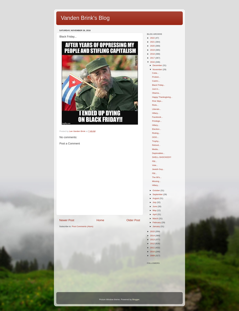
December (158, 65)
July (155, 202)
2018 (152, 54)
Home (100, 220)
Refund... (156, 145)
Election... (156, 129)
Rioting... (156, 133)
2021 (152, 42)
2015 (152, 231)
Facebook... (157, 117)
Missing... (156, 181)
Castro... (156, 81)
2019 (152, 50)
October (157, 190)
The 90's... (157, 177)
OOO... (155, 137)
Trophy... (156, 141)
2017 (152, 58)
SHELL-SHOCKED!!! (161, 157)
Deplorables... (158, 153)
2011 (152, 247)
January (157, 226)
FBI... (154, 161)
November (158, 69)
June (155, 206)
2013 (152, 239)
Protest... (156, 77)
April (155, 214)
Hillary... (155, 113)
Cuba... (155, 73)
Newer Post (66, 220)
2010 (152, 251)
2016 (152, 62)
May (155, 210)
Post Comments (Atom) (82, 226)
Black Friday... (158, 85)
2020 (152, 46)
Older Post (133, 220)
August (156, 198)
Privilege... (157, 121)
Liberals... (156, 109)
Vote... (155, 165)
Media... (155, 149)
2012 (152, 243)
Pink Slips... (157, 101)
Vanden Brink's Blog (85, 18)
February (157, 222)
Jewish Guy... (158, 169)
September (158, 194)
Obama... (156, 93)
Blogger (135, 299)
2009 (152, 255)
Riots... (155, 105)
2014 (152, 235)
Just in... (156, 89)
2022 (152, 38)
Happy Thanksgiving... (162, 97)
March (156, 218)
